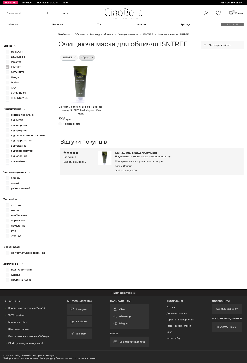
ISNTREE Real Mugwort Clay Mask (142, 154)
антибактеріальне (22, 114)
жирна (15, 210)
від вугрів (17, 120)
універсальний (20, 188)
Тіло (97, 24)
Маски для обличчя (101, 34)
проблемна (18, 225)
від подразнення (21, 140)
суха (13, 230)
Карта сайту (173, 338)
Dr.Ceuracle (18, 56)
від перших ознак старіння (28, 135)
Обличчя (12, 24)
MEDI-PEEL (18, 72)
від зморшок (19, 125)
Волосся (56, 24)
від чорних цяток (21, 150)
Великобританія (21, 269)
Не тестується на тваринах (28, 252)
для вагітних (19, 161)
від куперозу (19, 130)
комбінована (19, 215)
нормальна (18, 220)
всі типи (16, 205)
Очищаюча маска (128, 34)
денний (16, 178)
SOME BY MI (18, 92)
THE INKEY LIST (20, 98)
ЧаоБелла (64, 34)
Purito (15, 82)
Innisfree (16, 62)
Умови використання (179, 325)
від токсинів (18, 145)
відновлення (19, 156)
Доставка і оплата (47, 2)
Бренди (181, 24)
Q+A (13, 87)
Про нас (26, 2)
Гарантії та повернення (180, 319)
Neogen (15, 77)
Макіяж (138, 24)
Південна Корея (21, 279)
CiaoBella (123, 12)
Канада (15, 274)
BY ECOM (16, 51)
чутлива (16, 236)
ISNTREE (148, 34)
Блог (66, 2)
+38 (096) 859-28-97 (227, 309)
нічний (15, 183)
